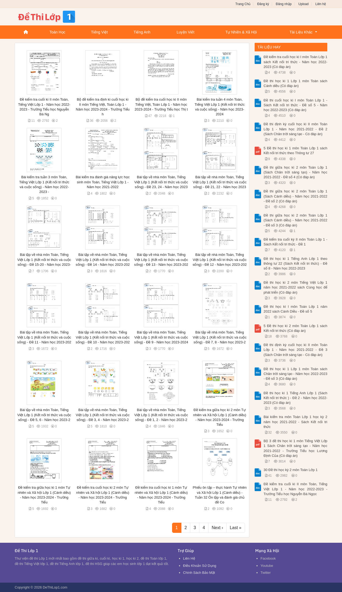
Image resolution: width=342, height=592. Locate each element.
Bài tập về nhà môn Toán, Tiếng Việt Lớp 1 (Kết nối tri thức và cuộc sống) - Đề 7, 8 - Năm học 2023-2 (219, 337)
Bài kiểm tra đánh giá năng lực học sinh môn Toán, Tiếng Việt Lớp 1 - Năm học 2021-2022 (103, 182)
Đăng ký (263, 4)
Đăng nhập (284, 4)
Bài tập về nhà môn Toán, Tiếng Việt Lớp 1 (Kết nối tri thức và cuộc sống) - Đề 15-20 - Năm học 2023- (44, 259)
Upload (303, 4)
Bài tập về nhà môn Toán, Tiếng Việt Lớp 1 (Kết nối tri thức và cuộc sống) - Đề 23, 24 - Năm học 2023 (161, 182)
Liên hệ (320, 4)
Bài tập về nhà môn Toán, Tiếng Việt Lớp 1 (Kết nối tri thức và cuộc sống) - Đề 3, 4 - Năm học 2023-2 (103, 415)
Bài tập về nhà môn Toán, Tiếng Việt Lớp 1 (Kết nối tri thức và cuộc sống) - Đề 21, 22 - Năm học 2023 (219, 182)
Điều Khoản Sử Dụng (199, 566)
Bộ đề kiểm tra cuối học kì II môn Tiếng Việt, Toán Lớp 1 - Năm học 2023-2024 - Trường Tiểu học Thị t (161, 104)
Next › (217, 527)
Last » (236, 527)
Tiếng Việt (99, 32)
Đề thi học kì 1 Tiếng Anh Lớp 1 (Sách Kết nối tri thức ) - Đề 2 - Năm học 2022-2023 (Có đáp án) (296, 398)
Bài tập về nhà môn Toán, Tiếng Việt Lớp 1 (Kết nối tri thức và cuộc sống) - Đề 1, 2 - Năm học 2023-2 (161, 415)
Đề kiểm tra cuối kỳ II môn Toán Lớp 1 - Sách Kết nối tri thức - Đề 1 (296, 241)
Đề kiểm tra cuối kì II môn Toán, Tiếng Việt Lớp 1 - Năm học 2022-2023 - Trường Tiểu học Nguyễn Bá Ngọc (296, 489)
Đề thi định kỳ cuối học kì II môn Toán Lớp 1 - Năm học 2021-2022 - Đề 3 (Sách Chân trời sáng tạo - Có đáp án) (296, 349)
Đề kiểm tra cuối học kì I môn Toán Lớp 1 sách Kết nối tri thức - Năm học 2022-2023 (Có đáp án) (296, 62)
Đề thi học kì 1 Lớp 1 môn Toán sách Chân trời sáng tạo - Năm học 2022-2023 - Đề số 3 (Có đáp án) (296, 374)
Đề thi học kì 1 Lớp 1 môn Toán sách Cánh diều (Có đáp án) (296, 83)
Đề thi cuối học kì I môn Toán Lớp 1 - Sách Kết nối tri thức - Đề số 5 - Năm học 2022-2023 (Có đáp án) (296, 105)
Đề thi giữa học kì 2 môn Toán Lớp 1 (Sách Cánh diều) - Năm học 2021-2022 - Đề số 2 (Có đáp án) (296, 196)
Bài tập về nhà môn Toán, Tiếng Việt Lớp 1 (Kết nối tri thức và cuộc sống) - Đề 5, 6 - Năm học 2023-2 (44, 415)
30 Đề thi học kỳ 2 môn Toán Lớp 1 (291, 470)
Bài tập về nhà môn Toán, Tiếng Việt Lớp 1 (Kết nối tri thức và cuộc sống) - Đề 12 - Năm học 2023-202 (220, 259)
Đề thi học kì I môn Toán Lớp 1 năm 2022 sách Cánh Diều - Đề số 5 (296, 309)
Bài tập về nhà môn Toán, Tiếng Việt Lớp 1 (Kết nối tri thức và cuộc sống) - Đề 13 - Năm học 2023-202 (161, 259)
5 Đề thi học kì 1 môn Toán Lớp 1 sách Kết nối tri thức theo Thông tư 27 (296, 150)
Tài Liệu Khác (301, 32)
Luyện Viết (185, 32)
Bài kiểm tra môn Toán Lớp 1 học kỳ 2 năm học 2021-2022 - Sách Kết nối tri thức (296, 421)
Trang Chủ (243, 4)
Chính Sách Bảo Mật (199, 573)
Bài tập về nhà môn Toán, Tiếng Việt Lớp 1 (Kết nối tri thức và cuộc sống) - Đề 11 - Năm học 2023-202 (44, 337)
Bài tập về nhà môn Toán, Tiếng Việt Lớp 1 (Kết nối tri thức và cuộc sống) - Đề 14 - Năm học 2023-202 (103, 259)
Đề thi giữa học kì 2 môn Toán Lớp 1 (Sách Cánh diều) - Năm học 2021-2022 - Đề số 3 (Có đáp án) (296, 220)
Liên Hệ (189, 558)
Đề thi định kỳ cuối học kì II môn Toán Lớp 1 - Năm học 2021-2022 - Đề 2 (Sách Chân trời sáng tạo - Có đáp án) (296, 129)
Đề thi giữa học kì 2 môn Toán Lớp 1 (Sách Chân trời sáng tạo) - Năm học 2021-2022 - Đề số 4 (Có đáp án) (296, 172)
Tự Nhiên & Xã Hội (241, 32)
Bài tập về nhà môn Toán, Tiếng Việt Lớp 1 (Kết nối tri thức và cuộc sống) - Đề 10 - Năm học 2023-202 (103, 337)
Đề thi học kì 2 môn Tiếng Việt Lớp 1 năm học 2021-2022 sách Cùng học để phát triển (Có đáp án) (296, 287)
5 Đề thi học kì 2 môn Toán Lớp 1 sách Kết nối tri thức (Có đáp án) (296, 328)
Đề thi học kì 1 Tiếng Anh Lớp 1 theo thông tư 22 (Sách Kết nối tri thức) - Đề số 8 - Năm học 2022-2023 (296, 263)
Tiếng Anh (142, 32)
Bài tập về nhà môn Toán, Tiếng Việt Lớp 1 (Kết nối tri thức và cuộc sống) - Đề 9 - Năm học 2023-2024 (161, 337)
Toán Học (57, 32)
